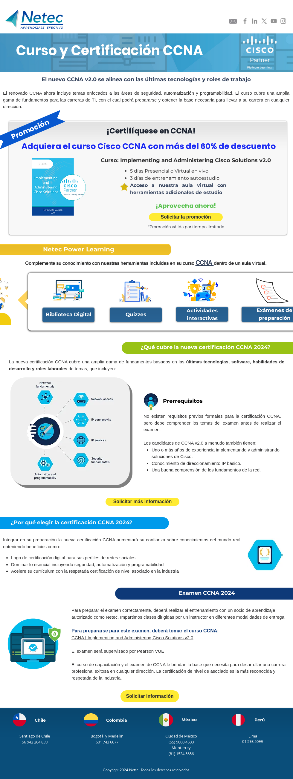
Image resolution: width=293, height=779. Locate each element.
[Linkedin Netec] (254, 21)
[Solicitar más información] (142, 502)
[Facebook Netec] (245, 21)
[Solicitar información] (149, 696)
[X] (264, 21)
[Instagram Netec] (283, 21)
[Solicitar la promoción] (186, 217)
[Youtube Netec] (273, 21)
